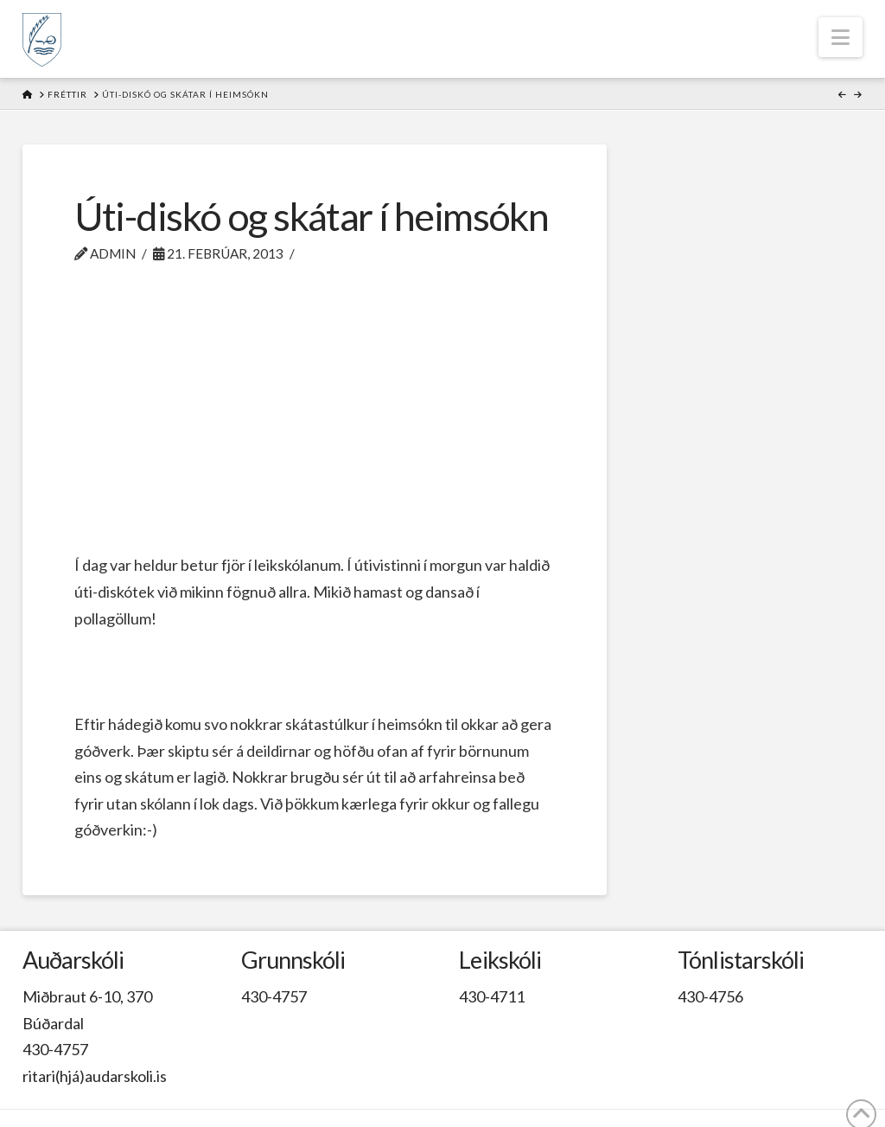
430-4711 (492, 996)
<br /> (314, 414)
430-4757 (55, 1049)
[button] (840, 37)
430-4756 (710, 996)
